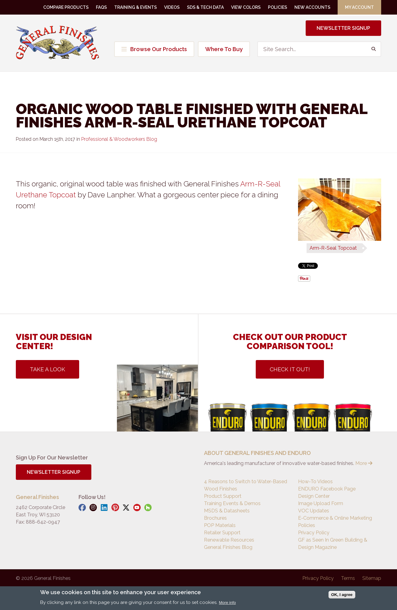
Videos (172, 7)
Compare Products (66, 7)
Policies (277, 7)
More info (227, 602)
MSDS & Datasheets (227, 511)
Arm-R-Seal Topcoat (333, 248)
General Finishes (57, 43)
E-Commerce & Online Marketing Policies (335, 521)
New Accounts (312, 7)
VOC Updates (313, 511)
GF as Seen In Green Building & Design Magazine (332, 543)
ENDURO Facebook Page (327, 489)
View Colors (246, 7)
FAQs (101, 7)
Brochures (215, 518)
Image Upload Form (320, 503)
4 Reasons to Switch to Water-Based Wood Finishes (245, 485)
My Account (359, 7)
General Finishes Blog (228, 547)
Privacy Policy (313, 532)
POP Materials (220, 525)
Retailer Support (222, 532)
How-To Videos (315, 481)
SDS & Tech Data (205, 7)
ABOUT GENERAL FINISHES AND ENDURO (257, 453)
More (363, 463)
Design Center (314, 496)
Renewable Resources (229, 540)
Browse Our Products (154, 49)
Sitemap (371, 578)
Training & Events (135, 7)
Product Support (222, 496)
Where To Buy (224, 49)
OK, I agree (342, 594)
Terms (348, 578)
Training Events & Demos (232, 503)
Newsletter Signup (343, 28)
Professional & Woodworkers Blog (119, 139)
